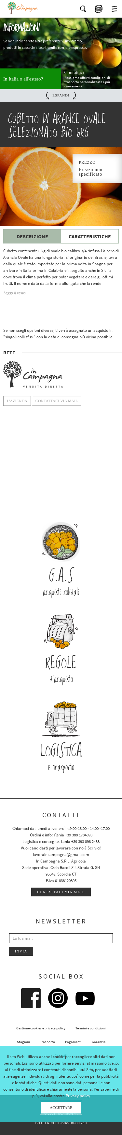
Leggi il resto (14, 293)
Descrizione (32, 236)
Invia (21, 951)
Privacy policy (78, 1095)
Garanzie (98, 1041)
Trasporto (47, 1041)
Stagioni (23, 1041)
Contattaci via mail (61, 892)
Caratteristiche (90, 236)
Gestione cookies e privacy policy (40, 1028)
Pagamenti (73, 1041)
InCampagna (22, 8)
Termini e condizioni (90, 1028)
